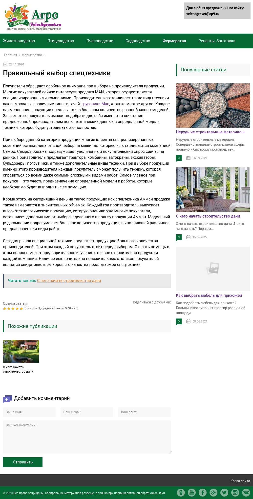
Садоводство (138, 41)
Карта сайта (240, 481)
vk (246, 493)
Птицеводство (60, 41)
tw (224, 493)
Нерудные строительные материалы (210, 132)
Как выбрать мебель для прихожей (209, 295)
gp (213, 493)
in (235, 493)
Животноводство (19, 41)
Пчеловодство (99, 41)
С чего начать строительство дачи (18, 369)
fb (203, 493)
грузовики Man (95, 103)
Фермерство (174, 41)
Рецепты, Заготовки (216, 41)
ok (181, 493)
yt (192, 493)
